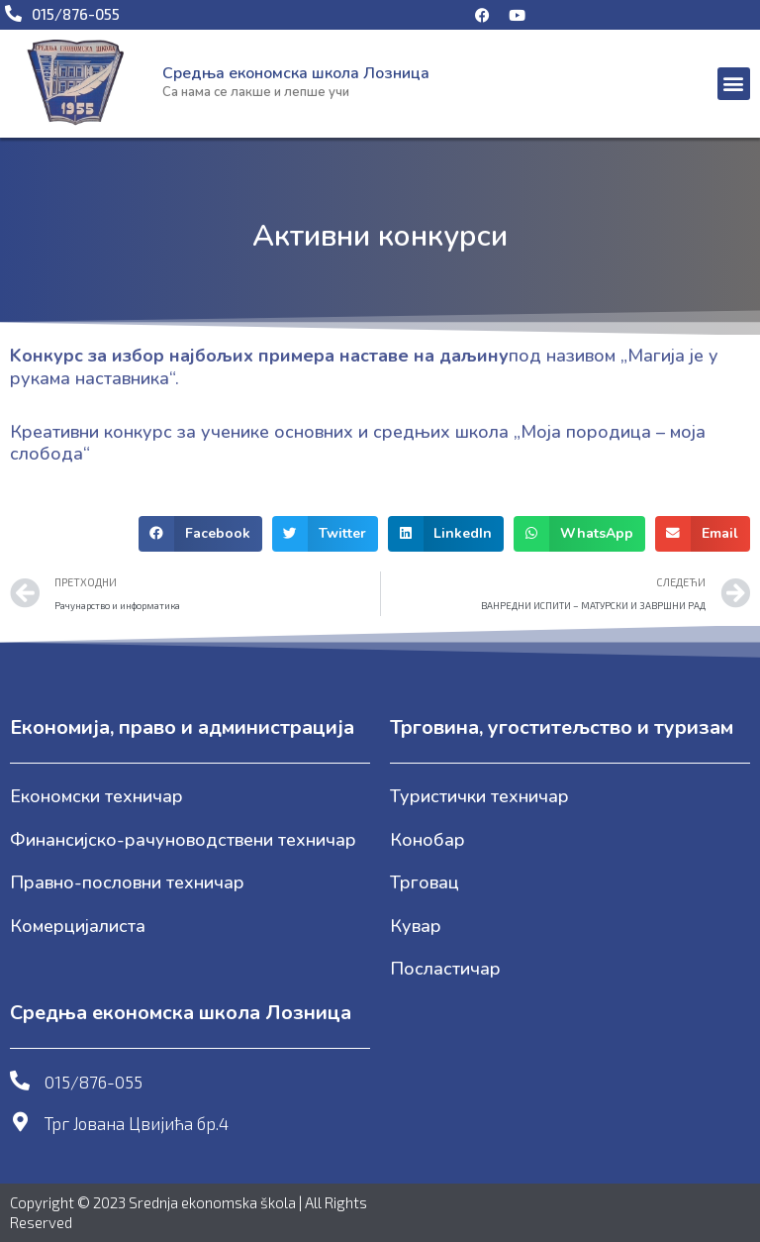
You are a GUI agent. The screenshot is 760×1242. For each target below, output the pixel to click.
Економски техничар (96, 796)
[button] (733, 83)
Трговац (424, 882)
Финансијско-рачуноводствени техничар (183, 840)
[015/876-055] (20, 1080)
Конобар (427, 840)
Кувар (415, 926)
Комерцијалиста (77, 926)
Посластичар (445, 969)
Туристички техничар (479, 796)
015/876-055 (93, 1081)
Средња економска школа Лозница (295, 73)
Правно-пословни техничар (127, 882)
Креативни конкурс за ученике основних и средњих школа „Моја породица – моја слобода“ (358, 443)
